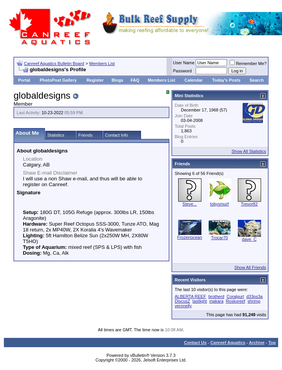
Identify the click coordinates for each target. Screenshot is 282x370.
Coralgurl (235, 296)
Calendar (193, 80)
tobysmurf (219, 204)
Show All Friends (250, 267)
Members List (102, 63)
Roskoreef (235, 301)
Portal (24, 80)
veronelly (183, 305)
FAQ (135, 80)
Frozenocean (189, 237)
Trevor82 (249, 204)
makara (216, 301)
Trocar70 (219, 237)
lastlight (200, 301)
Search (256, 80)
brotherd (216, 296)
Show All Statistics (249, 151)
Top (272, 342)
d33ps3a (254, 296)
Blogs (118, 80)
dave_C (249, 239)
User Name (184, 62)
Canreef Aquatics (227, 342)
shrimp (254, 301)
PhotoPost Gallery (58, 80)
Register (95, 80)
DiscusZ (182, 301)
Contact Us (195, 342)
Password (182, 71)
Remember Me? (248, 63)
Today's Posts (226, 80)
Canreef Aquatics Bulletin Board (54, 63)
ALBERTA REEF (190, 296)
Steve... (189, 204)
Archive (257, 342)
